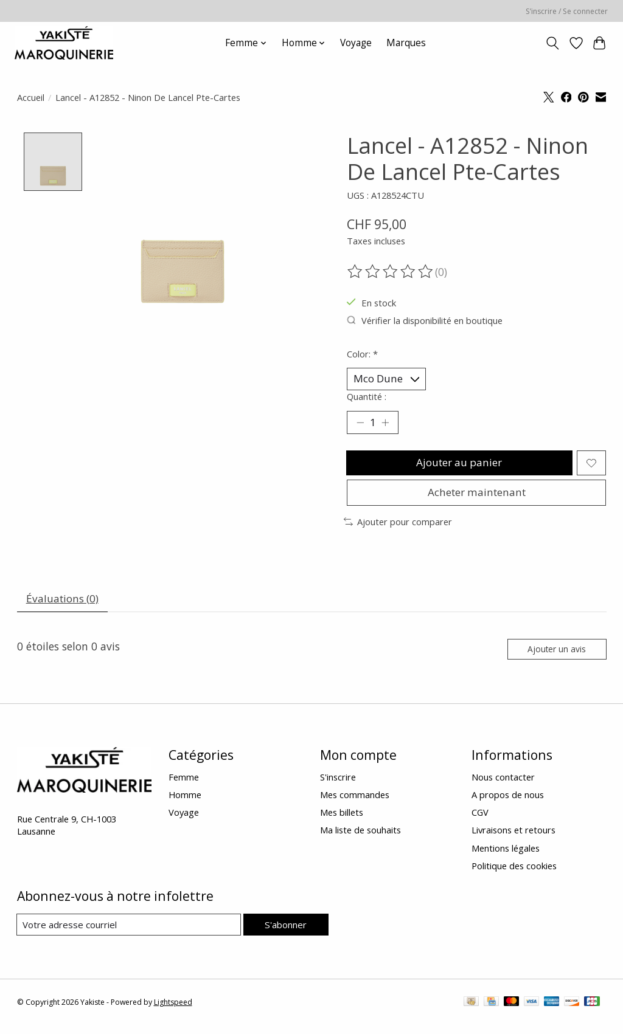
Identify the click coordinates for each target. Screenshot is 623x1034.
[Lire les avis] (391, 272)
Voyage (356, 42)
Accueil (30, 97)
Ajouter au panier (458, 465)
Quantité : (366, 397)
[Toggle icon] (552, 43)
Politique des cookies (514, 874)
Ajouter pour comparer (398, 528)
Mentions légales (506, 856)
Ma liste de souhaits (360, 839)
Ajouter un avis (554, 657)
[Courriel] (128, 934)
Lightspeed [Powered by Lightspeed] (173, 1011)
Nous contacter (503, 785)
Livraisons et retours (513, 839)
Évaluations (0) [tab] (64, 605)
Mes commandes (354, 804)
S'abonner (285, 933)
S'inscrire (338, 785)
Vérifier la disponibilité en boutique (425, 320)
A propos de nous (508, 804)
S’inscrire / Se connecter (567, 11)
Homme (185, 804)
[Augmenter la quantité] (386, 424)
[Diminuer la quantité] (360, 424)
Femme (184, 785)
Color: (362, 354)
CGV (480, 821)
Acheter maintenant (476, 497)
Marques (406, 42)
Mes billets (341, 821)
